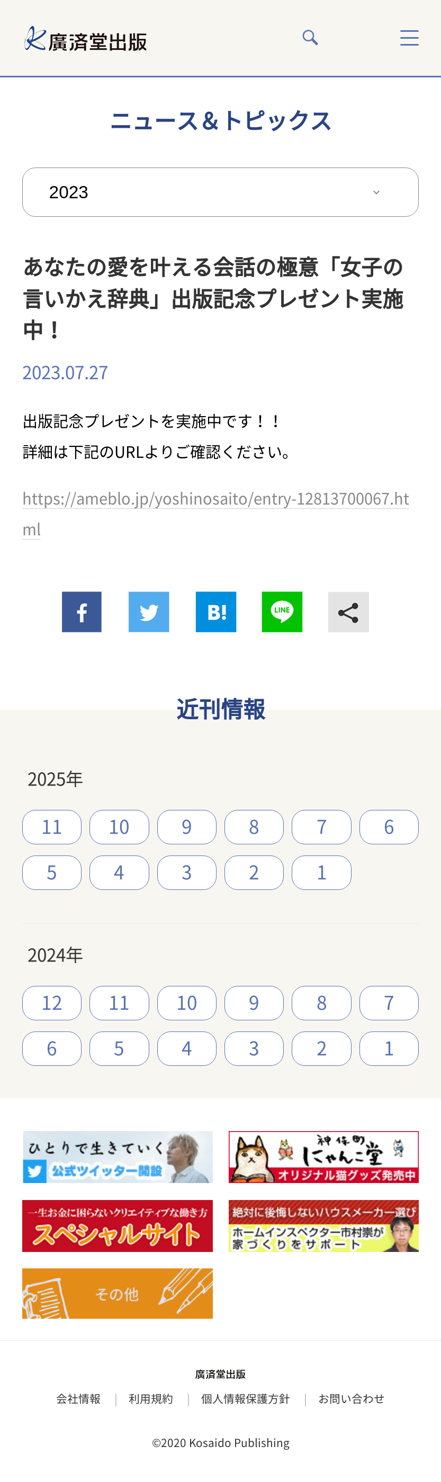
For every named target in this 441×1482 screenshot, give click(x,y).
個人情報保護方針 (245, 1398)
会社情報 (78, 1398)
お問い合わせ (351, 1398)
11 (51, 826)
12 (51, 1002)
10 (119, 826)
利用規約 (151, 1398)
